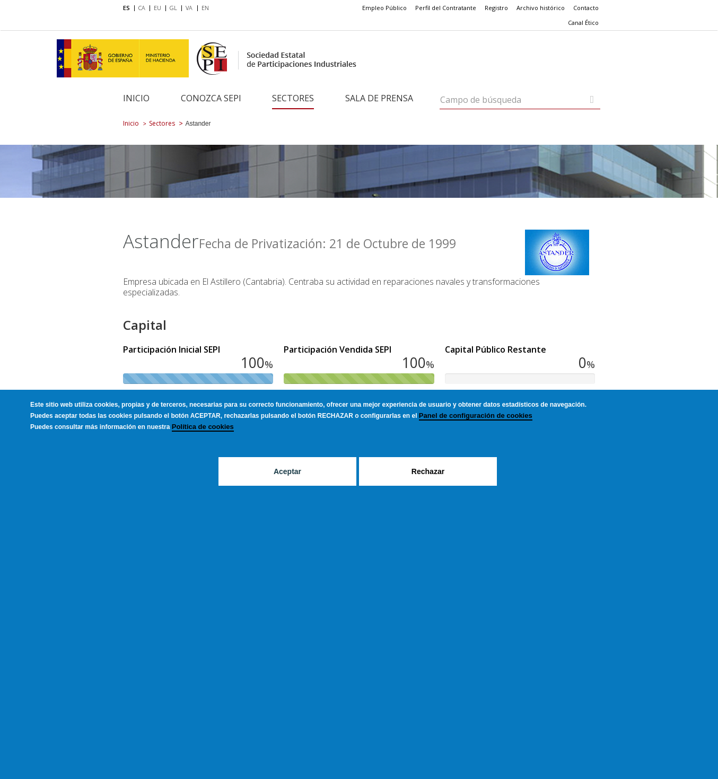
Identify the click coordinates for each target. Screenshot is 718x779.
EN (205, 8)
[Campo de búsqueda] (592, 99)
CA (141, 8)
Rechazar (427, 471)
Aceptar (287, 471)
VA (189, 8)
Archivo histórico (540, 8)
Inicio (136, 98)
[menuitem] (128, 8)
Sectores (293, 98)
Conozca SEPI (211, 98)
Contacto (586, 8)
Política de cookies (203, 427)
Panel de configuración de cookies (475, 415)
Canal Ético (583, 23)
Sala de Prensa (379, 98)
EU (157, 8)
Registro (496, 8)
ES (126, 8)
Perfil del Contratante (445, 8)
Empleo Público (384, 8)
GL (173, 8)
